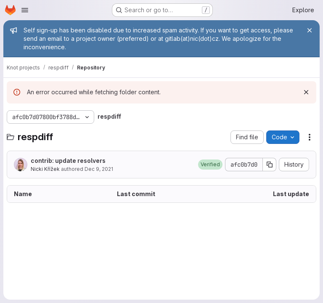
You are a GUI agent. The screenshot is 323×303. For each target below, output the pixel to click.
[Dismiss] (306, 92)
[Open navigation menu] (25, 10)
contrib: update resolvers (68, 160)
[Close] (309, 30)
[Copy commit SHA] (269, 164)
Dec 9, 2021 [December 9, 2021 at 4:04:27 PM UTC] (99, 169)
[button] (210, 164)
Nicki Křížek (45, 169)
